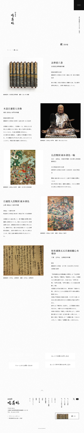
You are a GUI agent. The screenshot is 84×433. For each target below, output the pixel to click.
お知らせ (55, 400)
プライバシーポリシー (14, 416)
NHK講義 (45, 401)
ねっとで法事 (65, 402)
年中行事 (39, 400)
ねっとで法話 (68, 402)
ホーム (9, 50)
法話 (42, 399)
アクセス (52, 400)
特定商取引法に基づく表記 (15, 418)
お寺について (33, 402)
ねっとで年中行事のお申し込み (60, 366)
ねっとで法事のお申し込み (60, 356)
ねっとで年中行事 (61, 403)
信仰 (36, 399)
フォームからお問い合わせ (24, 366)
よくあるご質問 (49, 402)
